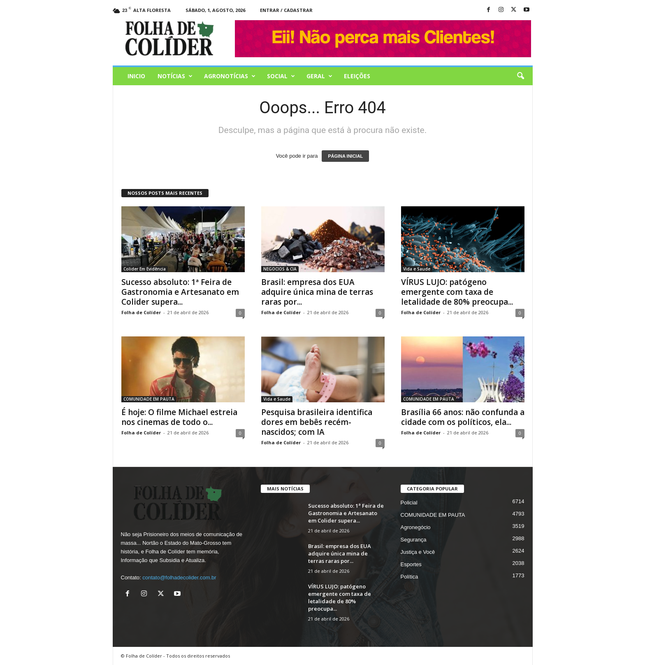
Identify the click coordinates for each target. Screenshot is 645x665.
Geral (319, 76)
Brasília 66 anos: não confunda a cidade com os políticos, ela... (462, 417)
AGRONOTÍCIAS (229, 76)
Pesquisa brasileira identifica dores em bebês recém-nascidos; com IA (316, 422)
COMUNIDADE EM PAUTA (148, 399)
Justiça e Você (418, 552)
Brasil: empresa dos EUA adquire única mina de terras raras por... (317, 292)
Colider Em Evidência (144, 269)
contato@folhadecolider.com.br (179, 577)
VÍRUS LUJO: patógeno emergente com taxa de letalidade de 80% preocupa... (457, 292)
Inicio (136, 76)
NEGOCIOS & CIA (280, 269)
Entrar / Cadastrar (286, 10)
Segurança (414, 540)
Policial (409, 502)
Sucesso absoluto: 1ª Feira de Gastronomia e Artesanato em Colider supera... (180, 292)
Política (409, 577)
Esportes (411, 564)
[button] (520, 76)
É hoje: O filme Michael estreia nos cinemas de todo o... (179, 417)
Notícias (175, 76)
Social (281, 76)
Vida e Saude (416, 269)
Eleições (357, 76)
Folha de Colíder (141, 312)
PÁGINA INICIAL (345, 156)
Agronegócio (416, 527)
